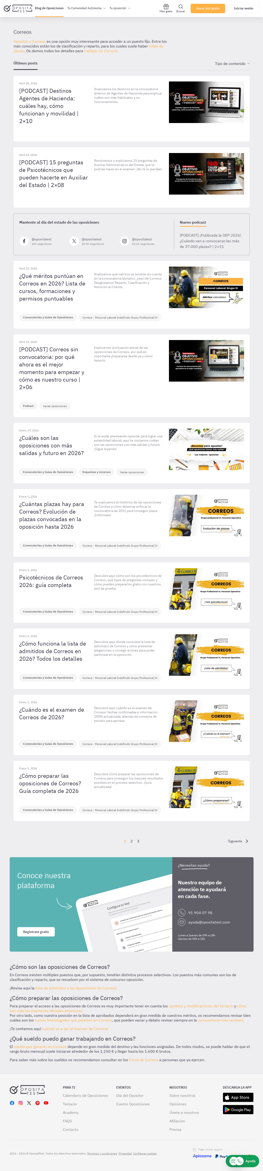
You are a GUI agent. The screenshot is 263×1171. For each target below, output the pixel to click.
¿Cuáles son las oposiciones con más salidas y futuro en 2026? (51, 445)
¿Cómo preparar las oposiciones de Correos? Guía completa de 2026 (50, 783)
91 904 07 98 (200, 912)
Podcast (28, 406)
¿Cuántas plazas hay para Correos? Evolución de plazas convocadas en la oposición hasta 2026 (51, 515)
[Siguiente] (239, 841)
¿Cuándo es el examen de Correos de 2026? (51, 713)
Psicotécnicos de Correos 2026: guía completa (51, 581)
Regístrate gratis (36, 932)
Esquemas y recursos (96, 472)
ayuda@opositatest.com (209, 922)
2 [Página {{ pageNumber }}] (131, 841)
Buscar (180, 8)
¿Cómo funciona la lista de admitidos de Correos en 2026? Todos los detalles (52, 651)
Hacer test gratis (208, 8)
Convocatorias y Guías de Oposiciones (48, 317)
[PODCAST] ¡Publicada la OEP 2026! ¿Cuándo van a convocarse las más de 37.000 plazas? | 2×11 (210, 241)
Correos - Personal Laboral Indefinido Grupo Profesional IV (119, 317)
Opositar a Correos (29, 41)
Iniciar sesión (243, 8)
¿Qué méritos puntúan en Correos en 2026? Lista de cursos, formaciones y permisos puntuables (52, 287)
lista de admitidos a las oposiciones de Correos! (76, 988)
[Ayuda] (242, 1161)
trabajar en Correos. (101, 50)
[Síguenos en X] (92, 241)
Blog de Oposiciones (49, 8)
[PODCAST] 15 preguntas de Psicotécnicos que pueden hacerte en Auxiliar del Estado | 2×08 (53, 173)
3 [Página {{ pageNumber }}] (138, 841)
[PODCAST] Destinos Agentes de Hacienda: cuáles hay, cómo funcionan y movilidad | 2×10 (49, 106)
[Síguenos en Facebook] (42, 241)
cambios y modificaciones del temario (201, 1006)
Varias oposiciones (55, 406)
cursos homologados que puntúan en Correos (73, 1020)
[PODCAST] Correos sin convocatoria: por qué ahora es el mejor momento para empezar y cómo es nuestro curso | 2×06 (51, 368)
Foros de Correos (143, 1059)
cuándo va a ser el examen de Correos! (75, 1028)
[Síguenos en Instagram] (143, 241)
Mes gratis (166, 8)
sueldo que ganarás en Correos (40, 1046)
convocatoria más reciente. (221, 1020)
